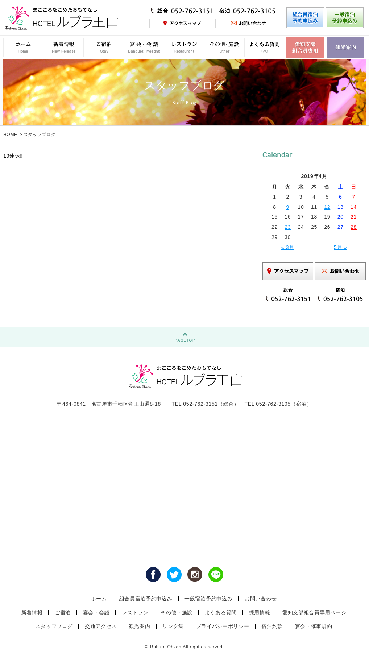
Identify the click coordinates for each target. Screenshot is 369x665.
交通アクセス (101, 626)
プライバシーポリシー (222, 626)
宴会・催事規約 (313, 626)
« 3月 (287, 247)
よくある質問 (221, 612)
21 (354, 217)
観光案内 (139, 626)
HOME (10, 134)
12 (327, 207)
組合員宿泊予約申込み (146, 599)
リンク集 (173, 626)
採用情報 (259, 612)
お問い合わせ (261, 599)
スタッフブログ (53, 626)
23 (288, 227)
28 (354, 227)
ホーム (99, 599)
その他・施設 (176, 612)
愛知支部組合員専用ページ (314, 612)
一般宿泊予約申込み (208, 599)
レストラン (135, 612)
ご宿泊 (63, 612)
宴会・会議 (96, 612)
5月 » (340, 247)
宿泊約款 (272, 626)
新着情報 (32, 612)
